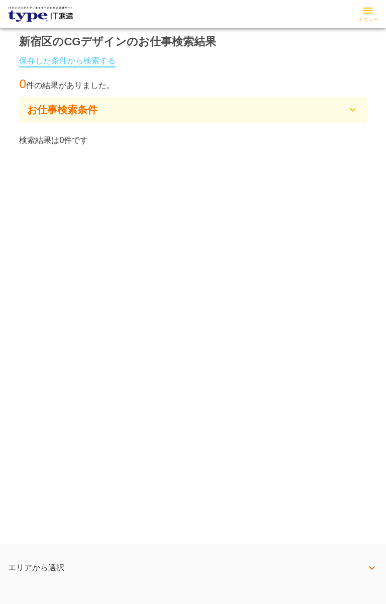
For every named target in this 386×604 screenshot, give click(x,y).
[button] (192, 110)
